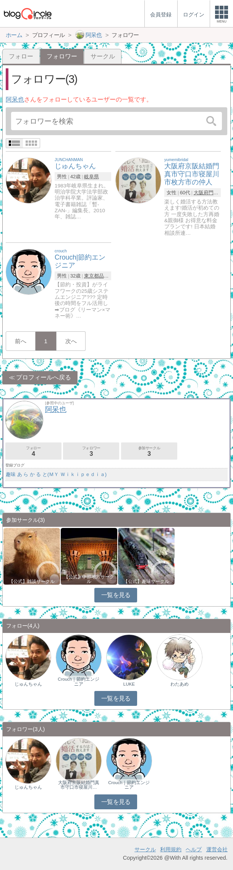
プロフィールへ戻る (43, 377)
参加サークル (149, 451)
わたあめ (179, 684)
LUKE (129, 684)
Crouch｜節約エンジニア (78, 681)
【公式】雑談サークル (32, 581)
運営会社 (217, 849)
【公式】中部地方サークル (89, 579)
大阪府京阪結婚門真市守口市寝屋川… (78, 784)
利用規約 (170, 849)
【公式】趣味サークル (146, 581)
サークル (103, 56)
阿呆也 (15, 99)
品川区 (106, 276)
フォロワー (91, 451)
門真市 (216, 192)
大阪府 (201, 192)
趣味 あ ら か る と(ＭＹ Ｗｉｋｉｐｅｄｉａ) (56, 474)
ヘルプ (194, 849)
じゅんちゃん (28, 684)
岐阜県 (91, 176)
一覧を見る (116, 595)
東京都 (91, 276)
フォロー (21, 56)
